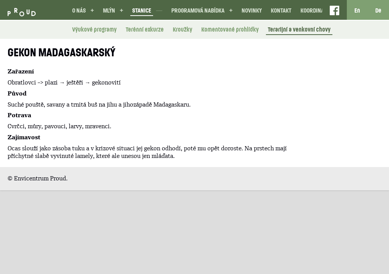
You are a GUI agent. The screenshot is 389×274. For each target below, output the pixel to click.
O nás (79, 10)
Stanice (141, 10)
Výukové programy (94, 29)
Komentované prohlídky (230, 29)
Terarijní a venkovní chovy (299, 29)
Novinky (252, 10)
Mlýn (109, 10)
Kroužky (182, 29)
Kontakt (281, 10)
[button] (92, 10)
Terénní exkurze (145, 29)
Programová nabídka (198, 10)
